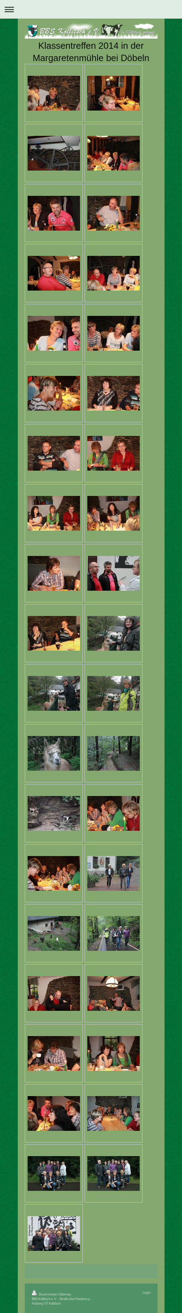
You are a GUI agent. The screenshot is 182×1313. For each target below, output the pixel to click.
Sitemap (65, 1294)
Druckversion (45, 1294)
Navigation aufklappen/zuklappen (91, 9)
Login (147, 1292)
